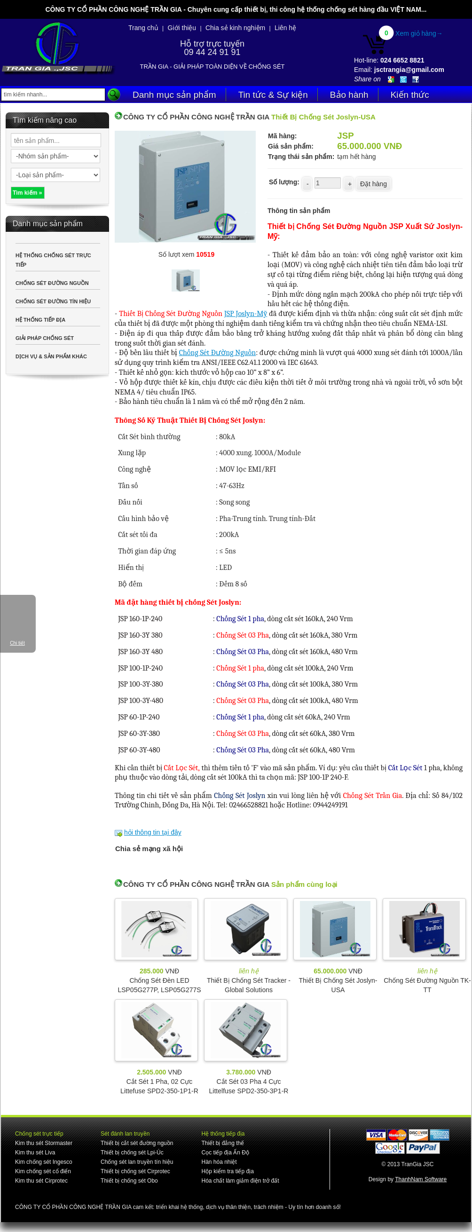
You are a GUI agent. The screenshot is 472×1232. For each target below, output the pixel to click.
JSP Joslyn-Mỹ (245, 313)
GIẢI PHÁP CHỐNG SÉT (45, 338)
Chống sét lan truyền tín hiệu (137, 1162)
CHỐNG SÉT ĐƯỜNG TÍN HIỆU (53, 301)
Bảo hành (349, 95)
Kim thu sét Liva (35, 1152)
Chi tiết (17, 643)
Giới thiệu (182, 28)
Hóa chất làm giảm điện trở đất (240, 1180)
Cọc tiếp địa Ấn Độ (225, 1152)
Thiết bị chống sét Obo (129, 1180)
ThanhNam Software (421, 1179)
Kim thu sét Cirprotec (41, 1180)
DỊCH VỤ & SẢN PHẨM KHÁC (51, 356)
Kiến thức (410, 95)
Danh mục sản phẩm (174, 95)
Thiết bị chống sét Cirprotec (135, 1171)
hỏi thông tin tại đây (152, 832)
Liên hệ (285, 28)
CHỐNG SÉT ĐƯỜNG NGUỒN (52, 283)
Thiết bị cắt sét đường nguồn (137, 1143)
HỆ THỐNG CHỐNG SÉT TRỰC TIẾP (53, 260)
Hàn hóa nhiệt (218, 1162)
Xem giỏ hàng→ (419, 33)
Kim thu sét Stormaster (43, 1143)
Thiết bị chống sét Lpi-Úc (132, 1152)
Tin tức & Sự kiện (273, 95)
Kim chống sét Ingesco (43, 1162)
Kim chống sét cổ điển (43, 1171)
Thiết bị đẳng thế (222, 1143)
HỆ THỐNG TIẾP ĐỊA (40, 320)
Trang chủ (143, 28)
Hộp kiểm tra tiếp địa (227, 1171)
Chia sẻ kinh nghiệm (235, 28)
